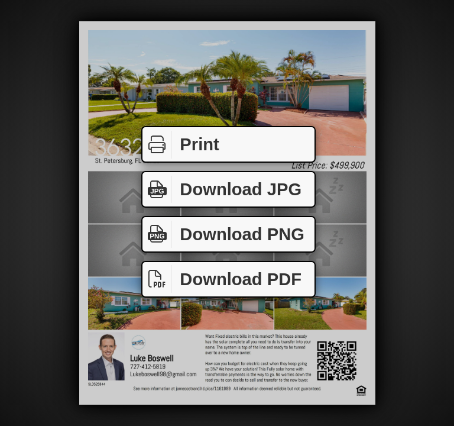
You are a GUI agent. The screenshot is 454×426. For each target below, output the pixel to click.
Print (180, 145)
